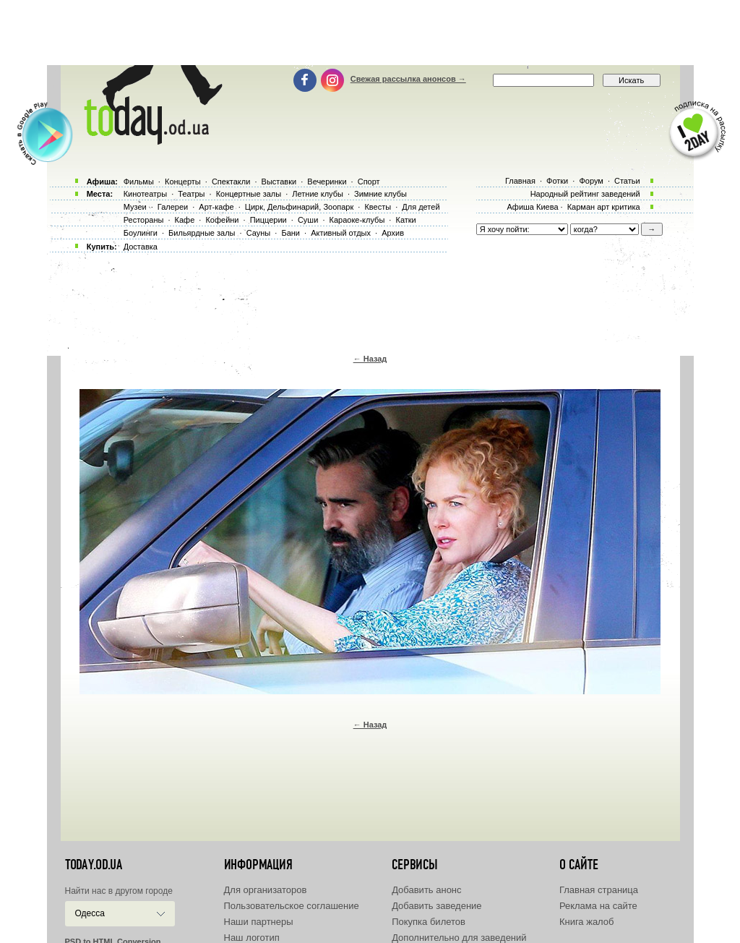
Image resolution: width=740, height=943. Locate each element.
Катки (405, 220)
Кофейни (221, 220)
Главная (520, 180)
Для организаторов (265, 889)
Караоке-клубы (357, 220)
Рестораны (144, 220)
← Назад (370, 358)
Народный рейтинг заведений (585, 193)
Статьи (627, 180)
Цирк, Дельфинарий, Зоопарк (299, 206)
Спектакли (231, 181)
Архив (393, 233)
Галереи (173, 206)
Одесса (90, 913)
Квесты (377, 206)
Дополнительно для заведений (459, 937)
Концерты (183, 181)
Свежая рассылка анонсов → (408, 78)
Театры (191, 193)
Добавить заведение (436, 905)
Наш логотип (252, 937)
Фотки (557, 180)
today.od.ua (93, 865)
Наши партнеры (258, 921)
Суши (308, 220)
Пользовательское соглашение (291, 905)
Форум (591, 180)
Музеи (135, 206)
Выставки (279, 181)
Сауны (258, 233)
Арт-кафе (216, 206)
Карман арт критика (603, 206)
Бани (290, 233)
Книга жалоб (586, 921)
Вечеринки (326, 181)
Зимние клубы (380, 193)
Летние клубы (317, 193)
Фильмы (139, 181)
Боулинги (141, 233)
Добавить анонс (426, 889)
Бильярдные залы (201, 233)
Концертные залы (248, 193)
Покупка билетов (428, 921)
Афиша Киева (532, 206)
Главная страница (598, 889)
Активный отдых (341, 233)
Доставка (141, 246)
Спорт (369, 181)
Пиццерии (268, 220)
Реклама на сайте (598, 905)
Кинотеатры (145, 193)
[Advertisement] (370, 32)
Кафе (185, 220)
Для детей (420, 206)
